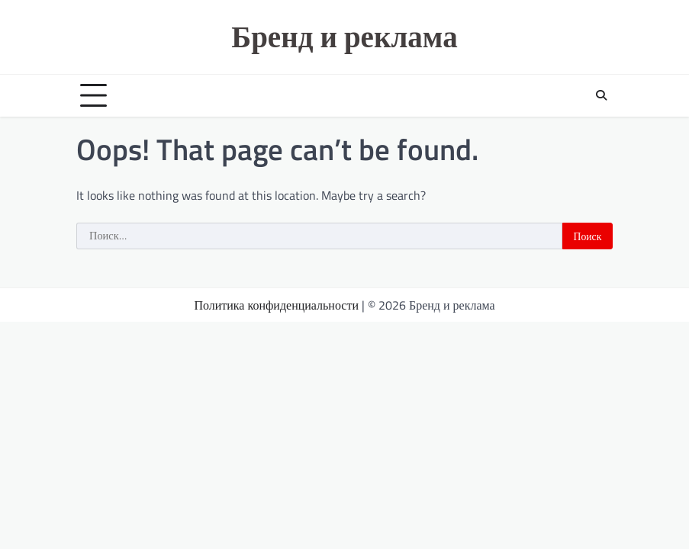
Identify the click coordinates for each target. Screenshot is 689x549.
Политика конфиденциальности (276, 305)
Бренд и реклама (344, 36)
